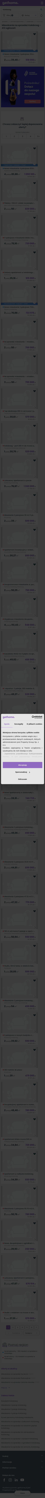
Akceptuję (22, 765)
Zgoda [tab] (6, 724)
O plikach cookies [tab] (34, 724)
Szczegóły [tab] (18, 724)
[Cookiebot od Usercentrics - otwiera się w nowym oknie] (32, 717)
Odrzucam (22, 779)
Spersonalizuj (22, 772)
